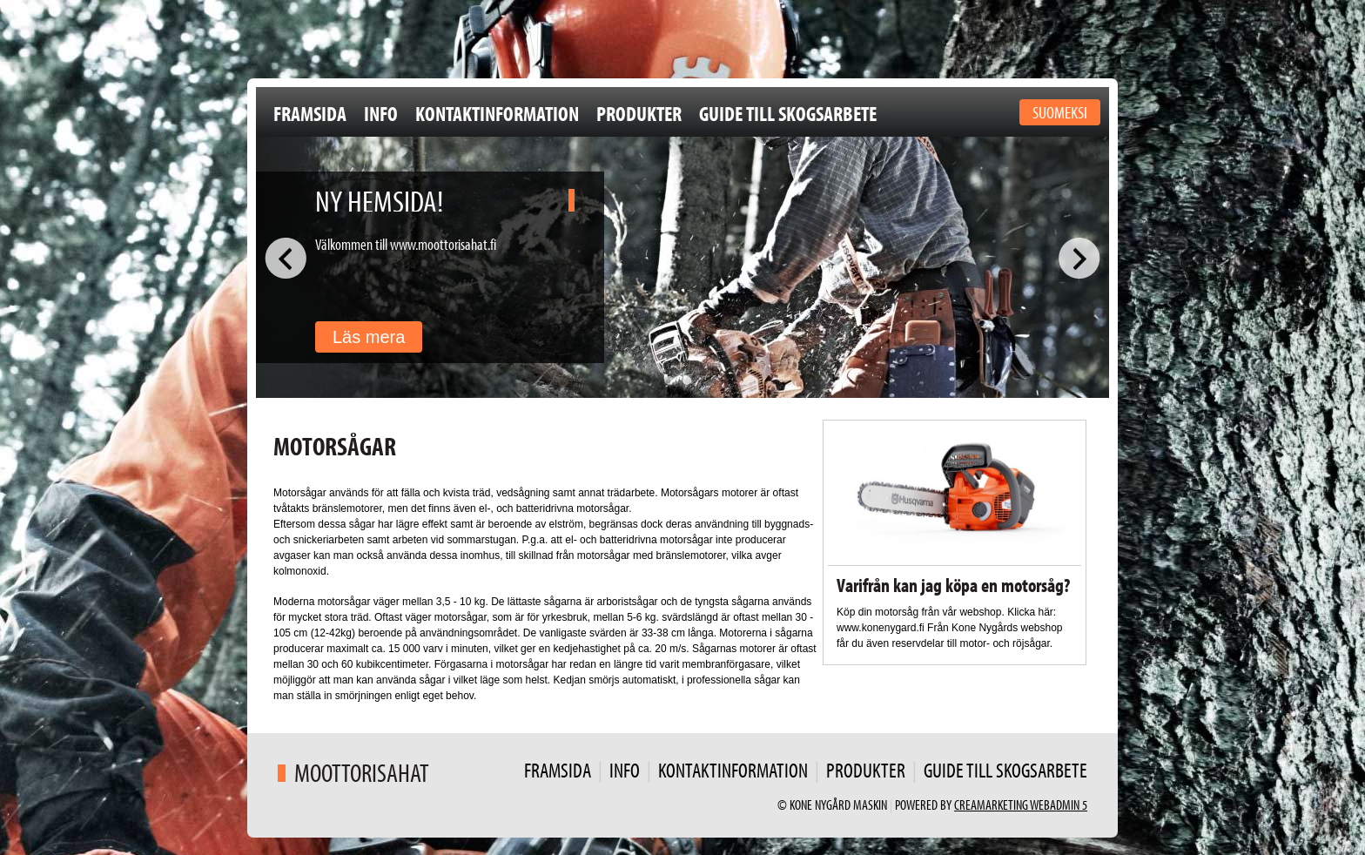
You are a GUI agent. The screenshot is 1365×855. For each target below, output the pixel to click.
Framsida (309, 113)
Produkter (639, 113)
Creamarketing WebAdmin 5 (1020, 804)
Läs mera (369, 337)
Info (381, 113)
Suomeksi (1059, 112)
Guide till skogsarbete (788, 113)
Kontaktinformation (497, 113)
